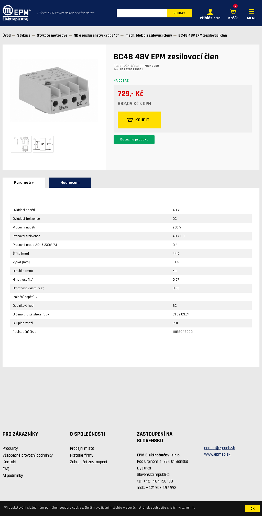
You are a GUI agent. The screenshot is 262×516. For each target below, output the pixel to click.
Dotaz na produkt (134, 139)
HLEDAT (179, 13)
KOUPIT (138, 120)
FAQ (6, 469)
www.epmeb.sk (217, 454)
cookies (77, 507)
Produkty (10, 448)
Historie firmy (81, 455)
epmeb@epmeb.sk (219, 448)
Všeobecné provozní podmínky (28, 455)
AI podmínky (13, 475)
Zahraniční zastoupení (88, 462)
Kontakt (10, 462)
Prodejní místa (82, 448)
